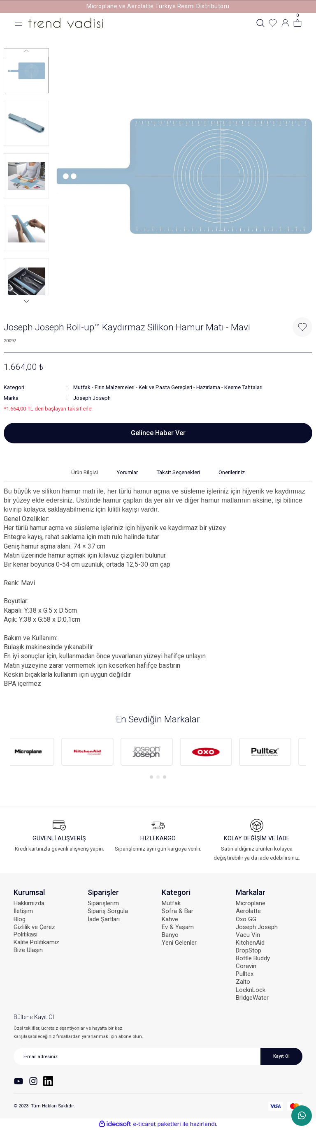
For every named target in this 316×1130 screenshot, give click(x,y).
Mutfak (82, 387)
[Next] (26, 301)
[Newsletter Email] (158, 1056)
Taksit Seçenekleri (178, 472)
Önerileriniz (231, 472)
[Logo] (65, 22)
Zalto (243, 981)
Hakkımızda (29, 903)
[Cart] (297, 23)
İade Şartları (104, 919)
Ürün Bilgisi (84, 472)
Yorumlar (127, 472)
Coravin (246, 966)
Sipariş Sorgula (108, 911)
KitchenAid (250, 942)
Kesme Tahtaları (243, 387)
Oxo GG (246, 919)
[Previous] (26, 50)
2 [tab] (158, 777)
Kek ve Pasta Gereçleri (165, 387)
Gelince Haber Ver (158, 433)
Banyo (170, 935)
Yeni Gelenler (179, 942)
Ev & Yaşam (178, 927)
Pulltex (244, 974)
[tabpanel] (39, 752)
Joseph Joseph (92, 398)
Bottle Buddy (253, 958)
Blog (20, 919)
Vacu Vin (248, 935)
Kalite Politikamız (36, 942)
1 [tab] (151, 777)
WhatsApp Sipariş (302, 1115)
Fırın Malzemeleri (115, 387)
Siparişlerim (103, 903)
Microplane (250, 903)
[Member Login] (285, 23)
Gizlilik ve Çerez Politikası (34, 930)
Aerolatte (248, 911)
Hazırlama (208, 387)
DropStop (248, 950)
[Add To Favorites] (302, 327)
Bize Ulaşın (28, 950)
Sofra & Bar (177, 911)
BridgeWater (252, 997)
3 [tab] (164, 777)
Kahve (170, 919)
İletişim (23, 911)
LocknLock (250, 990)
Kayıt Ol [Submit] (281, 1056)
